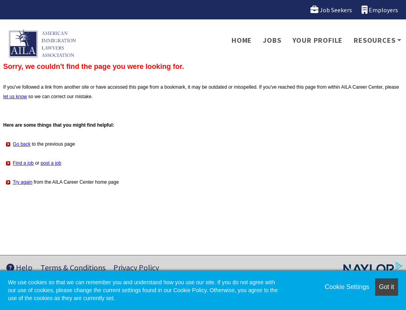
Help (19, 267)
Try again (23, 182)
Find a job (23, 163)
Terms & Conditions (72, 267)
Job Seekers (331, 10)
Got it (386, 286)
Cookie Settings (347, 286)
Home (242, 40)
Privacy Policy (136, 267)
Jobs (272, 40)
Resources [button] (374, 40)
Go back (22, 144)
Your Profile (318, 40)
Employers (380, 10)
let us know (15, 96)
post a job (50, 163)
